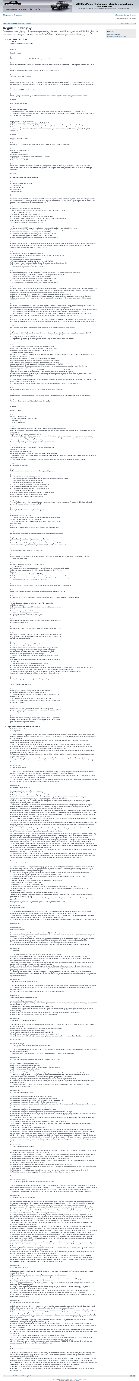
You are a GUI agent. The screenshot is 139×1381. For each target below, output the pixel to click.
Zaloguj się (18, 15)
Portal (15, 23)
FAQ (126, 15)
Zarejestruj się (8, 15)
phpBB (66, 1379)
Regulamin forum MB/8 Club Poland (116, 36)
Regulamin (119, 15)
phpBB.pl (78, 1380)
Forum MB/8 (21, 23)
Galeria (133, 15)
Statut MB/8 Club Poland (113, 34)
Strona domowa (7, 23)
